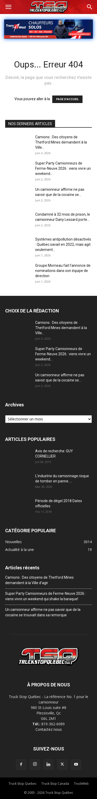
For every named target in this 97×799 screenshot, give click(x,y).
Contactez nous (48, 729)
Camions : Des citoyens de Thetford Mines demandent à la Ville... (61, 142)
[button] (8, 7)
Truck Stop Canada (55, 783)
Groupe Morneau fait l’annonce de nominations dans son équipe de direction (63, 270)
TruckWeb (81, 783)
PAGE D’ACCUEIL (67, 99)
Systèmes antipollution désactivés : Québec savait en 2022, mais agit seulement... (63, 244)
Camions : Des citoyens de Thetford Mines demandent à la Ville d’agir (39, 580)
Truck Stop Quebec (22, 783)
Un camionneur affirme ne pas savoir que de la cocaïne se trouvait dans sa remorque (42, 612)
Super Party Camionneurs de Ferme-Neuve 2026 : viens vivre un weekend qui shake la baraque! (45, 596)
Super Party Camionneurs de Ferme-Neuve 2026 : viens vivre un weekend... (63, 168)
